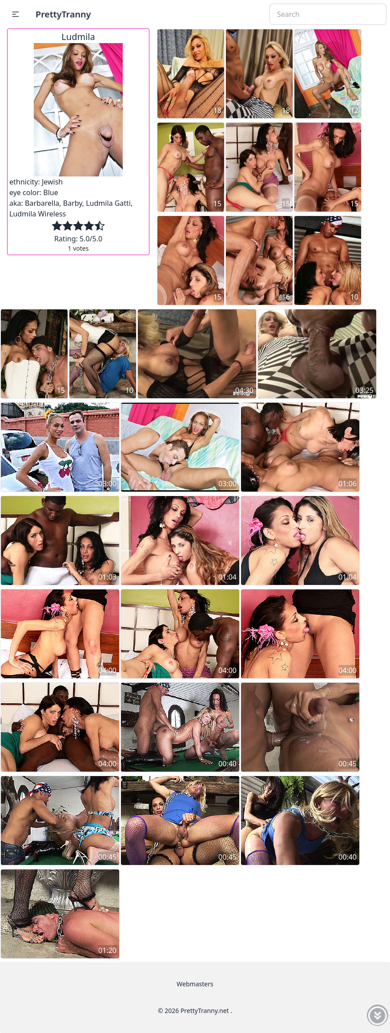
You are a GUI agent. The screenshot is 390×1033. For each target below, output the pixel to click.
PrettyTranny (63, 14)
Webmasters (195, 984)
